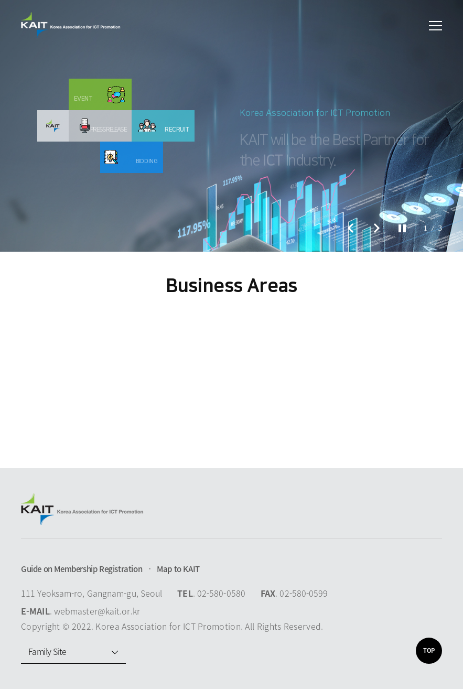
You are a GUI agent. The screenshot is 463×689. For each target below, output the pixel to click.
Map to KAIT (178, 569)
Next (377, 228)
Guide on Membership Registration (81, 569)
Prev (351, 228)
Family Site (47, 651)
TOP (429, 650)
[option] (231, 126)
